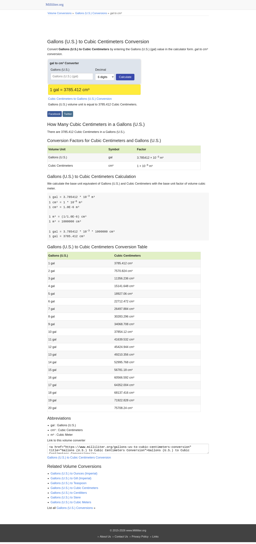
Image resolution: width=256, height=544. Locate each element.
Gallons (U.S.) (60, 69)
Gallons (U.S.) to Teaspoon (69, 485)
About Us (105, 538)
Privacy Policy (140, 538)
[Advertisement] (128, 25)
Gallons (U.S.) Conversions (75, 509)
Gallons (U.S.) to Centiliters (69, 494)
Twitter (68, 113)
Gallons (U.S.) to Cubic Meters (71, 504)
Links (155, 538)
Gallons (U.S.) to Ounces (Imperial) (74, 475)
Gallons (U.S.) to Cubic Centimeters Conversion (79, 459)
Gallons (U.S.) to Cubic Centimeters (74, 489)
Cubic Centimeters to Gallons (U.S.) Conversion (80, 98)
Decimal (100, 69)
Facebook (54, 113)
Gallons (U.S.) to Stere (66, 499)
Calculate (125, 77)
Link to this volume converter (66, 441)
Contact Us (121, 538)
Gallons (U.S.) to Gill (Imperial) (71, 480)
